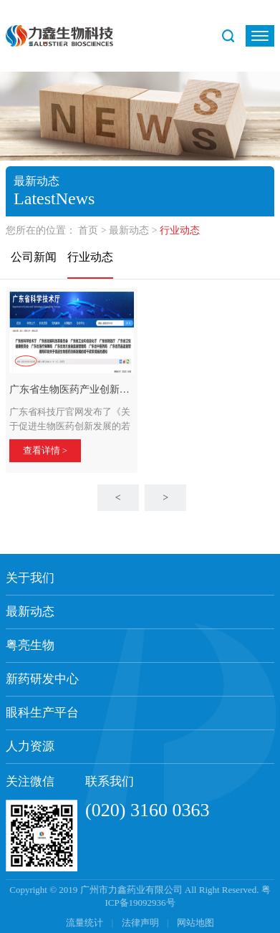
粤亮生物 (30, 645)
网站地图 (195, 922)
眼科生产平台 (42, 712)
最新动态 (129, 230)
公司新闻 (34, 257)
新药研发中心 (42, 679)
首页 (88, 230)
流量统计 (84, 922)
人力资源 (30, 746)
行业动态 (90, 257)
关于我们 (30, 578)
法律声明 (141, 922)
